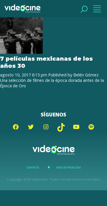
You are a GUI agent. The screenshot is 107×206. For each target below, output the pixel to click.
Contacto (33, 167)
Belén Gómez (85, 75)
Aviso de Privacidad (68, 167)
